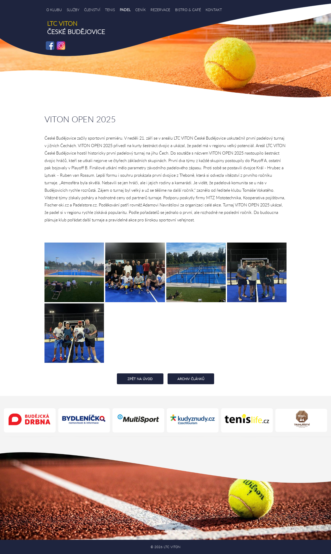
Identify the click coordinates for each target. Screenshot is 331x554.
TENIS (110, 9)
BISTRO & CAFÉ (188, 9)
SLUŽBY (73, 9)
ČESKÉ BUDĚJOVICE (76, 27)
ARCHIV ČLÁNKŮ (190, 378)
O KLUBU (54, 9)
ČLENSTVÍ (92, 9)
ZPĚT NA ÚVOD (140, 378)
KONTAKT (214, 9)
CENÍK (140, 9)
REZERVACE (160, 9)
